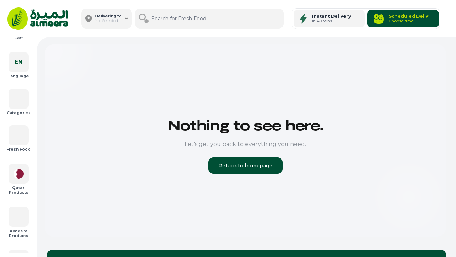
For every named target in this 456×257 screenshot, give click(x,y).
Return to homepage (245, 165)
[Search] (277, 19)
